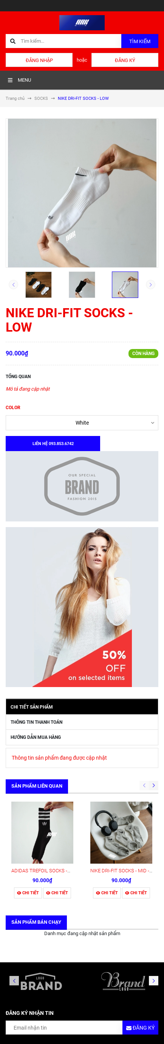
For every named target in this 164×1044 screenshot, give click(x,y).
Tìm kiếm (139, 41)
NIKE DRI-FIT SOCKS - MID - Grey (125, 870)
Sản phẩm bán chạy (36, 922)
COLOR (13, 407)
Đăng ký (125, 60)
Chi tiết (28, 892)
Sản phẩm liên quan (36, 786)
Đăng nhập (39, 60)
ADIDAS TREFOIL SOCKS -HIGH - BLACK (54, 870)
